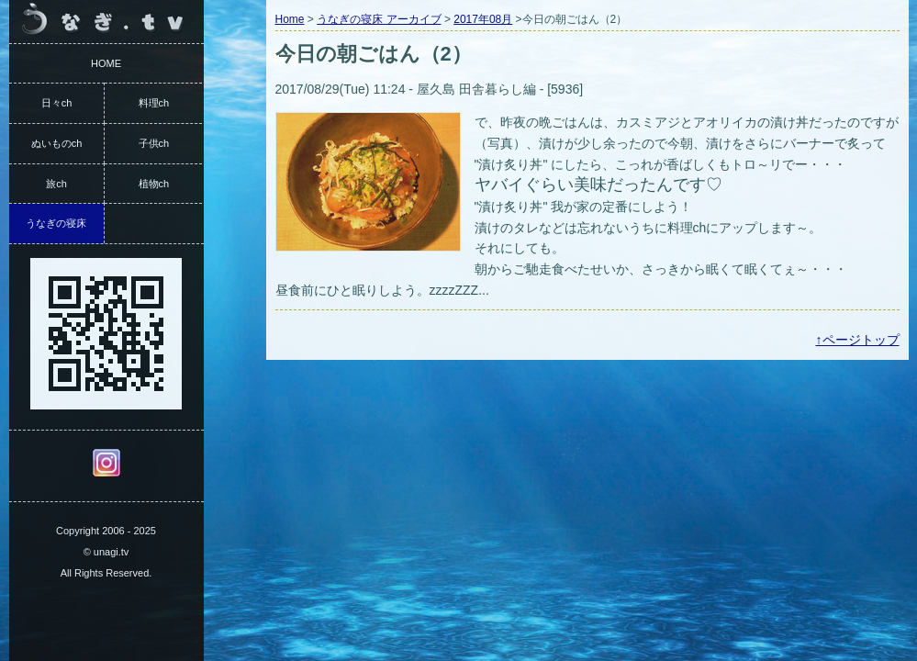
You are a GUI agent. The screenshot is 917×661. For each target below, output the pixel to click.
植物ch (154, 183)
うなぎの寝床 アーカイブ (379, 19)
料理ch (154, 102)
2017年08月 (482, 19)
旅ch (56, 183)
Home (290, 19)
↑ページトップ (858, 339)
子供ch (154, 143)
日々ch (57, 102)
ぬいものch (57, 143)
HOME (106, 63)
